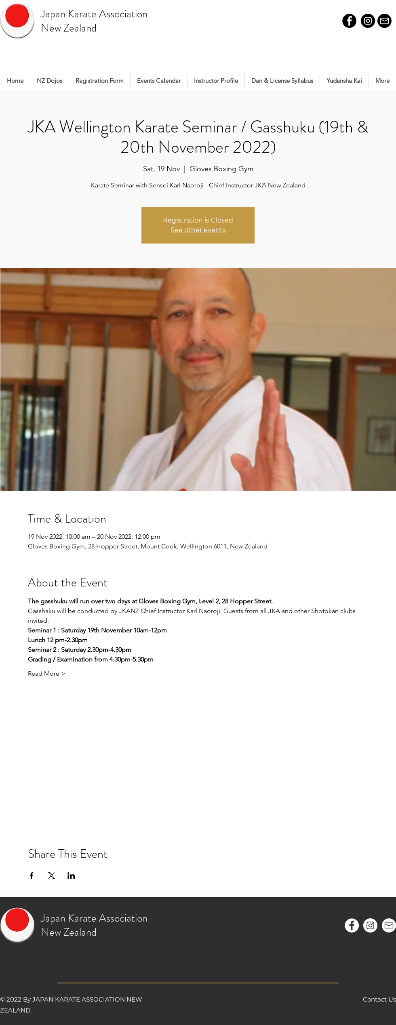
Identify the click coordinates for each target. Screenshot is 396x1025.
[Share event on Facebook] (32, 875)
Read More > (46, 673)
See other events (198, 230)
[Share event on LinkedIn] (71, 875)
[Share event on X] (51, 875)
